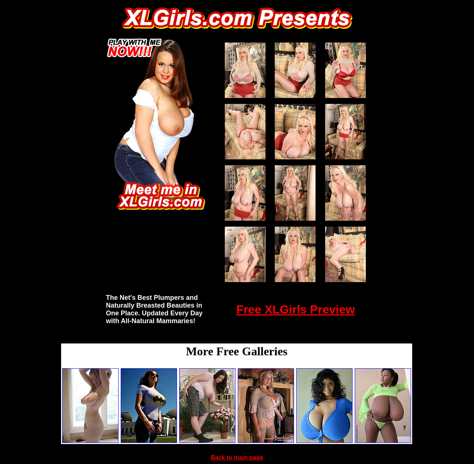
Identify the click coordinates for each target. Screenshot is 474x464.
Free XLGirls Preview (295, 309)
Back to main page (237, 457)
